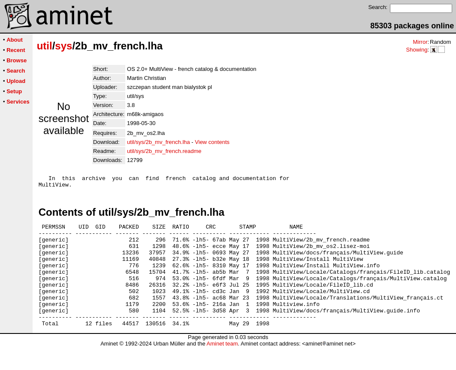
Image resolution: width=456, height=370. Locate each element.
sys (63, 46)
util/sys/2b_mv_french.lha (158, 142)
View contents (212, 142)
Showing (416, 49)
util (44, 46)
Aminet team (222, 367)
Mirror (420, 42)
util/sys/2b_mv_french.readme (164, 151)
